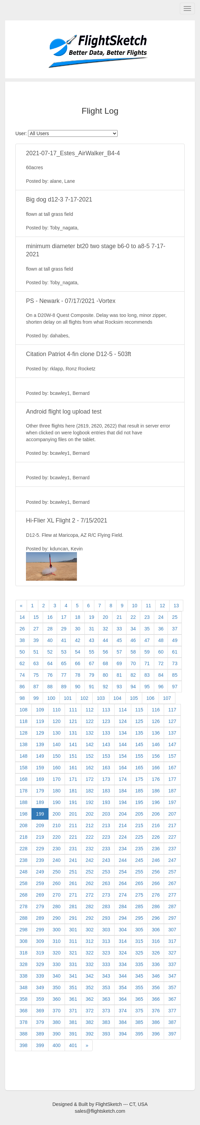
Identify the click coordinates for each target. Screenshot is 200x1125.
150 (57, 756)
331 (73, 964)
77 (64, 675)
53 (64, 652)
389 (40, 1033)
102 (84, 698)
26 (22, 628)
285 (139, 906)
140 (57, 744)
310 (57, 941)
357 (172, 987)
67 (91, 663)
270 (57, 895)
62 (22, 663)
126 (156, 721)
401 (73, 1045)
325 (139, 952)
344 (122, 976)
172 (89, 779)
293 (106, 918)
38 (22, 640)
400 (57, 1045)
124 (122, 721)
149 (40, 756)
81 (119, 675)
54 (77, 652)
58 (133, 652)
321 (73, 952)
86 (22, 686)
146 (156, 744)
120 (57, 721)
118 (23, 721)
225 (139, 837)
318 (23, 952)
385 (139, 1022)
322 (89, 952)
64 (50, 663)
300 (57, 929)
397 (172, 1033)
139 (40, 744)
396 (156, 1033)
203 (106, 814)
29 (64, 628)
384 (122, 1022)
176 (156, 779)
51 (36, 652)
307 (172, 929)
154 (122, 756)
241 (73, 860)
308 (23, 941)
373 (106, 1010)
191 (73, 802)
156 (156, 756)
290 (57, 918)
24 (161, 617)
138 (23, 744)
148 (23, 756)
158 (23, 767)
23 (147, 617)
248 (23, 871)
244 (122, 860)
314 (122, 941)
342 (89, 976)
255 (139, 871)
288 (23, 918)
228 (23, 848)
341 (73, 976)
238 (23, 860)
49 (174, 640)
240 (57, 860)
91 (91, 686)
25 (174, 617)
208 (23, 825)
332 (89, 964)
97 (174, 686)
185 (139, 790)
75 (36, 675)
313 (106, 941)
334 (122, 964)
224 (122, 837)
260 (57, 883)
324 (122, 952)
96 (161, 686)
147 (172, 744)
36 (161, 628)
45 (119, 640)
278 (23, 906)
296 (156, 918)
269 (40, 895)
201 (73, 814)
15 (36, 617)
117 (172, 709)
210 (57, 825)
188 (23, 802)
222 (89, 837)
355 (139, 987)
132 (89, 733)
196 (156, 802)
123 (106, 721)
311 (73, 941)
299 (40, 929)
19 (91, 617)
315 (139, 941)
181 (73, 790)
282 (89, 906)
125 (139, 721)
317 (172, 941)
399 (40, 1045)
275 (139, 895)
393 (106, 1033)
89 (64, 686)
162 (89, 767)
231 (73, 848)
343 (106, 976)
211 (73, 825)
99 (36, 698)
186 (156, 790)
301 (73, 929)
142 (89, 744)
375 (139, 1010)
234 (122, 848)
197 (172, 802)
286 (156, 906)
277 (172, 895)
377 (172, 1010)
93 (119, 686)
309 (40, 941)
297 (172, 918)
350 (57, 987)
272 (89, 895)
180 (57, 790)
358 (23, 999)
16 (50, 617)
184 (122, 790)
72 (161, 663)
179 (40, 790)
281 (73, 906)
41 (64, 640)
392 (89, 1033)
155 (139, 756)
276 (156, 895)
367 (172, 999)
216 (156, 825)
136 (156, 733)
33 (119, 628)
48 (161, 640)
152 (89, 756)
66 (77, 663)
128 (23, 733)
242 (89, 860)
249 (40, 871)
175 (139, 779)
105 (134, 698)
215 (139, 825)
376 (156, 1010)
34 (133, 628)
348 (23, 987)
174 (122, 779)
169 (40, 779)
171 (73, 779)
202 (89, 814)
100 (51, 698)
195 (139, 802)
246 (156, 860)
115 (139, 709)
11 (148, 605)
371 (73, 1010)
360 (57, 999)
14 (22, 617)
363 (106, 999)
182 (89, 790)
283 (106, 906)
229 (40, 848)
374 (122, 1010)
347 (172, 976)
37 (174, 628)
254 (122, 871)
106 (150, 698)
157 (172, 756)
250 (57, 871)
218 (23, 837)
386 (156, 1022)
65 (64, 663)
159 (40, 767)
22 (133, 617)
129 (40, 733)
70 (133, 663)
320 (57, 952)
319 (40, 952)
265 (139, 883)
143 (106, 744)
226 (156, 837)
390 (57, 1033)
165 (139, 767)
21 (119, 617)
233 (106, 848)
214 (122, 825)
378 (23, 1022)
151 (73, 756)
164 (122, 767)
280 (57, 906)
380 (57, 1022)
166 (156, 767)
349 (40, 987)
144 (122, 744)
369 (40, 1010)
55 (91, 652)
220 (57, 837)
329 (40, 964)
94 (133, 686)
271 (73, 895)
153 (106, 756)
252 (89, 871)
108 (23, 709)
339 (40, 976)
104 (117, 698)
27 (36, 628)
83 (147, 675)
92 (105, 686)
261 (73, 883)
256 (156, 871)
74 (22, 675)
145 (139, 744)
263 (106, 883)
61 (174, 652)
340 (57, 976)
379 (40, 1022)
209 (40, 825)
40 (50, 640)
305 (139, 929)
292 (89, 918)
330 (57, 964)
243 (106, 860)
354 (122, 987)
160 (57, 767)
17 (64, 617)
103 (101, 698)
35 (147, 628)
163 (106, 767)
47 (147, 640)
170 (57, 779)
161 (73, 767)
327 (172, 952)
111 (73, 709)
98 (22, 698)
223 (106, 837)
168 (23, 779)
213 (106, 825)
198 (23, 814)
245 (139, 860)
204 (122, 814)
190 (57, 802)
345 (139, 976)
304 (122, 929)
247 (172, 860)
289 (40, 918)
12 (162, 605)
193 (106, 802)
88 (50, 686)
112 (89, 709)
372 (89, 1010)
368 (23, 1010)
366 (156, 999)
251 (73, 871)
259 (40, 883)
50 (22, 652)
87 (36, 686)
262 (89, 883)
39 (36, 640)
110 (57, 709)
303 (106, 929)
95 (147, 686)
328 (23, 964)
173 (106, 779)
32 (105, 628)
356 (156, 987)
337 (172, 964)
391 (73, 1033)
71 (147, 663)
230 (57, 848)
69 (119, 663)
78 (77, 675)
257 (172, 871)
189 (40, 802)
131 (73, 733)
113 (106, 709)
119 (40, 721)
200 (57, 814)
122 (89, 721)
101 (68, 698)
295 (139, 918)
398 (23, 1045)
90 (77, 686)
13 (176, 605)
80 (105, 675)
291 (73, 918)
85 (174, 675)
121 (73, 721)
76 (50, 675)
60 (161, 652)
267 (172, 883)
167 (172, 767)
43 (91, 640)
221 (73, 837)
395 (139, 1033)
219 (40, 837)
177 (172, 779)
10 (134, 605)
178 (23, 790)
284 (122, 906)
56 (105, 652)
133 (106, 733)
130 (57, 733)
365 (139, 999)
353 (106, 987)
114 (122, 709)
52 (50, 652)
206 (156, 814)
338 (23, 976)
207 (172, 814)
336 (156, 964)
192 (89, 802)
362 (89, 999)
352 (89, 987)
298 (23, 929)
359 (40, 999)
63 (36, 663)
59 (147, 652)
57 (119, 652)
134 (122, 733)
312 (89, 941)
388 (23, 1033)
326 (156, 952)
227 (172, 837)
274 (122, 895)
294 (122, 918)
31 (91, 628)
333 (106, 964)
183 (106, 790)
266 (156, 883)
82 (133, 675)
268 (23, 895)
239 (40, 860)
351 (73, 987)
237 (172, 848)
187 (172, 790)
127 (172, 721)
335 (139, 964)
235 (139, 848)
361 (73, 999)
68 (105, 663)
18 (77, 617)
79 (91, 675)
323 (106, 952)
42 (77, 640)
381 (73, 1022)
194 (122, 802)
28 (50, 628)
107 (167, 698)
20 (105, 617)
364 (122, 999)
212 (89, 825)
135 (139, 733)
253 (106, 871)
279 (40, 906)
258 (23, 883)
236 (156, 848)
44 (105, 640)
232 (89, 848)
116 (156, 709)
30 (77, 628)
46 (133, 640)
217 (172, 825)
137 (172, 733)
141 (73, 744)
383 (106, 1022)
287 (172, 906)
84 (161, 675)
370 (57, 1010)
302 (89, 929)
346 (156, 976)
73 (174, 663)
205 (139, 814)
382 (89, 1022)
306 (156, 929)
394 (122, 1033)
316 (156, 941)
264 (122, 883)
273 (106, 895)
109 (40, 709)
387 (172, 1022)
